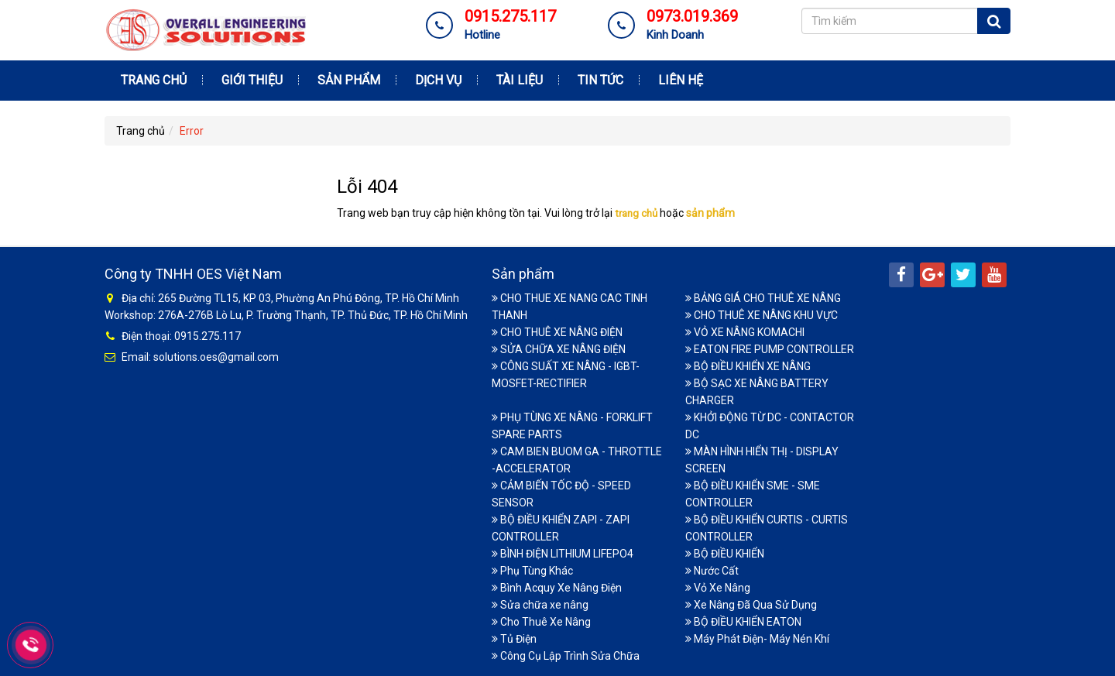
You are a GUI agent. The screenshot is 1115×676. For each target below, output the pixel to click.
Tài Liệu (519, 80)
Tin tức (600, 80)
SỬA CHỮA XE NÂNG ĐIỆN (559, 349)
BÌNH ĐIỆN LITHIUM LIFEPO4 (562, 553)
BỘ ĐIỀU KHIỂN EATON (743, 622)
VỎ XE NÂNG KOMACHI (745, 332)
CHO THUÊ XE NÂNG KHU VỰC (761, 315)
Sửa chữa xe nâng (540, 605)
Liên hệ (680, 80)
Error (192, 131)
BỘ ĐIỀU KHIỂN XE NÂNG (748, 366)
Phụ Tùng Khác (532, 570)
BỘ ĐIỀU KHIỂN (724, 553)
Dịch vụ (438, 80)
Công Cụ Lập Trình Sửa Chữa (566, 656)
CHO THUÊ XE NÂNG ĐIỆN (557, 332)
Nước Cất (712, 570)
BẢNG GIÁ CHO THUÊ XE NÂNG (763, 298)
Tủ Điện (514, 639)
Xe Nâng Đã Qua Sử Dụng (751, 605)
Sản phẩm (348, 80)
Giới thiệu (252, 80)
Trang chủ (154, 80)
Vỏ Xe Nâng (717, 588)
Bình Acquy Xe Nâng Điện (557, 588)
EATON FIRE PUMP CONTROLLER (769, 349)
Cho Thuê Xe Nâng (541, 622)
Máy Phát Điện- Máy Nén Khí (757, 639)
